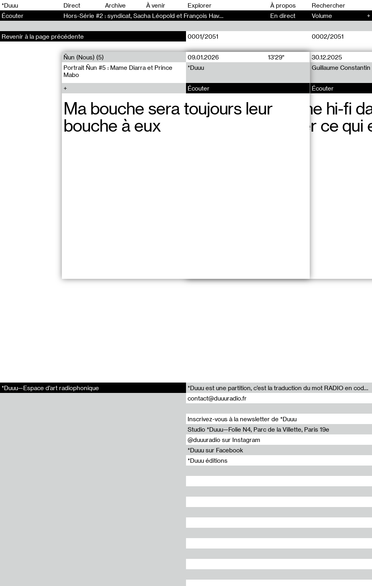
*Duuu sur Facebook (215, 450)
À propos (283, 5)
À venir (155, 5)
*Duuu (10, 5)
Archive (115, 5)
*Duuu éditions (208, 460)
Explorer (200, 5)
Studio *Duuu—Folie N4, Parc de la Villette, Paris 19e (258, 429)
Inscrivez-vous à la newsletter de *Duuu (242, 418)
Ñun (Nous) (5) (83, 57)
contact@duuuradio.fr (217, 398)
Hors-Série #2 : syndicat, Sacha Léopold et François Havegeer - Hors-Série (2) (172, 15)
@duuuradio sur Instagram (224, 439)
